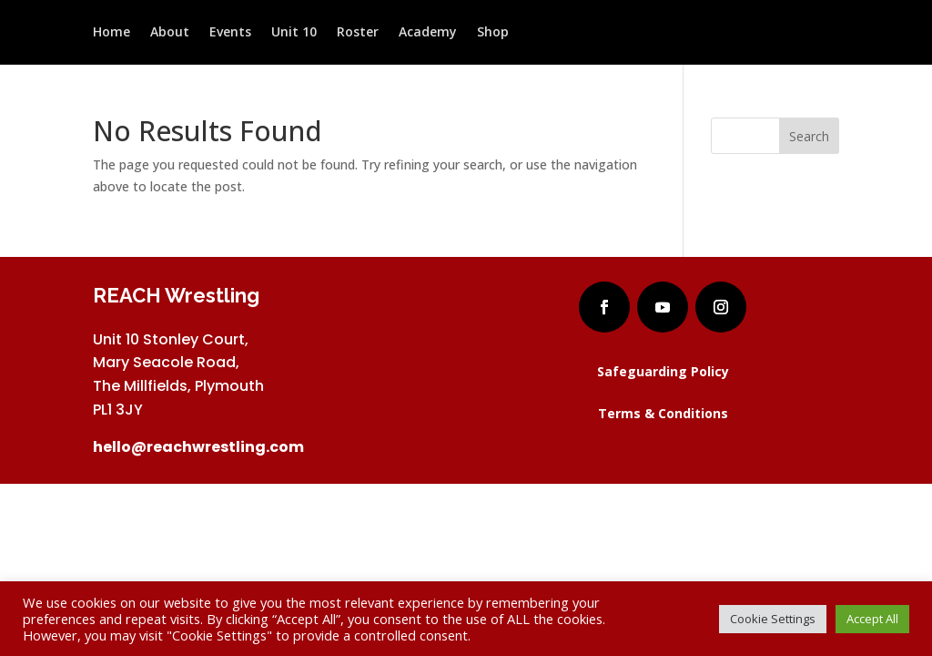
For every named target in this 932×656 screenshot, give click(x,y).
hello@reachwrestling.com (198, 446)
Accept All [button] (872, 618)
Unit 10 (294, 33)
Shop (493, 33)
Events (230, 33)
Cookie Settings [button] (773, 618)
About (169, 33)
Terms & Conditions (663, 413)
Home (111, 33)
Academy (428, 33)
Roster (358, 33)
